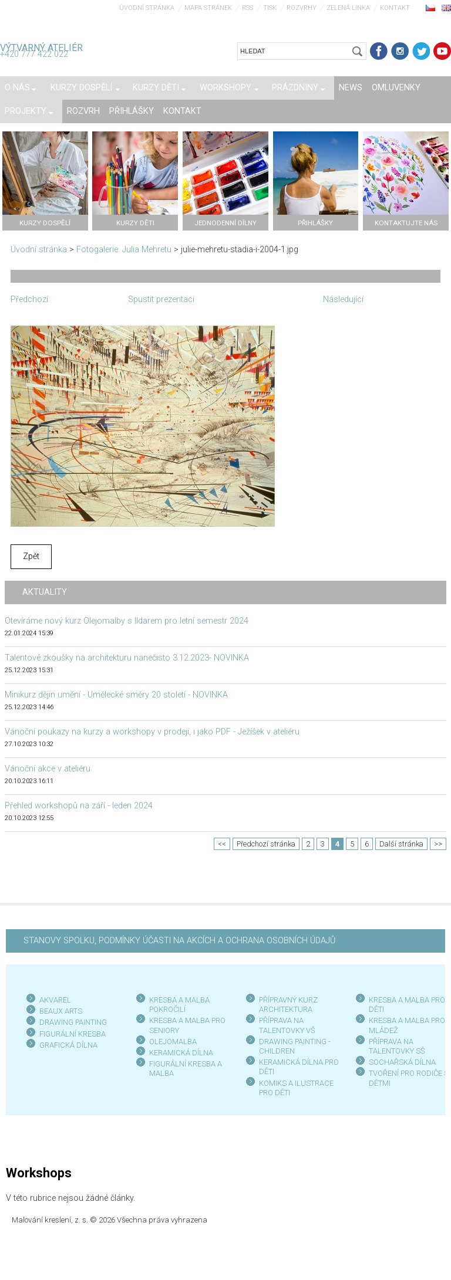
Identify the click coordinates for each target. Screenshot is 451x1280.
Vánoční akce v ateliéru (47, 769)
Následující (343, 299)
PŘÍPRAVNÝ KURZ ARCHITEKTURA (288, 1004)
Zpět (31, 556)
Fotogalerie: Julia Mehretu (123, 250)
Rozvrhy (302, 8)
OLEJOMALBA (173, 1041)
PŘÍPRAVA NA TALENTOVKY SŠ (397, 1046)
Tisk (270, 8)
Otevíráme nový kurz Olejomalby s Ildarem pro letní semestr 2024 (126, 621)
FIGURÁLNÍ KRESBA (72, 1034)
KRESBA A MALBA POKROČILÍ (179, 1004)
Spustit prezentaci (161, 299)
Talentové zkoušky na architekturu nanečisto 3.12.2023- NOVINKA (127, 658)
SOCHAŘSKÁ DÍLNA (402, 1062)
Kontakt (395, 8)
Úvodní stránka (146, 8)
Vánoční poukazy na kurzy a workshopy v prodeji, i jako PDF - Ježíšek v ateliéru (152, 732)
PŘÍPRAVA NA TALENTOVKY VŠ (287, 1025)
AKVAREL (55, 999)
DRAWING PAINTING (73, 1022)
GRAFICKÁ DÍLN (66, 1045)
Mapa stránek (208, 8)
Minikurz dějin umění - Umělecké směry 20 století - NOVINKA (116, 695)
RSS (247, 8)
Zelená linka (348, 8)
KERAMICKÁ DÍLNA (181, 1052)
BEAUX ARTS (60, 1011)
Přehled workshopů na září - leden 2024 (79, 806)
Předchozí (29, 299)
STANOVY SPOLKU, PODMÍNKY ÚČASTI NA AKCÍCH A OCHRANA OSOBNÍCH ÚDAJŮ (179, 941)
